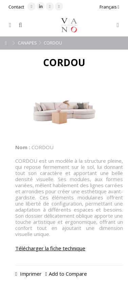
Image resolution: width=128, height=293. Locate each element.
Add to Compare (68, 273)
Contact (16, 7)
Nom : (22, 147)
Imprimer (30, 273)
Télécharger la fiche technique (50, 248)
